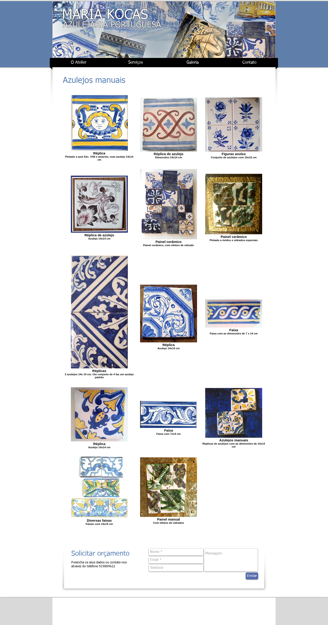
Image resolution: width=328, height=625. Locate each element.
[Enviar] (252, 576)
